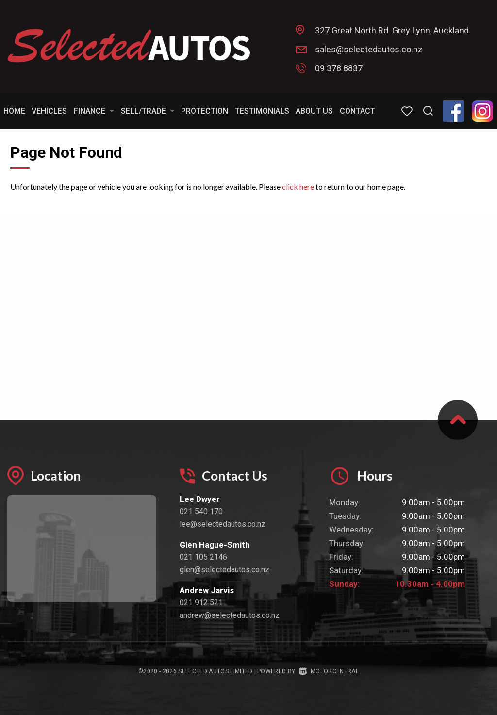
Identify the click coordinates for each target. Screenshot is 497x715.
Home (14, 111)
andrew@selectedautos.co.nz (230, 615)
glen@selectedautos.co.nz (224, 569)
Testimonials (262, 111)
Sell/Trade (148, 111)
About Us (314, 111)
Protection (204, 111)
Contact (357, 111)
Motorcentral (329, 671)
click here (298, 186)
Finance (94, 111)
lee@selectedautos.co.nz (222, 524)
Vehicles (49, 111)
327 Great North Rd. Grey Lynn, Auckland (392, 30)
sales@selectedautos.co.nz (369, 49)
